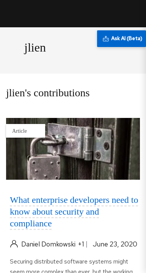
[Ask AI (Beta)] (121, 38)
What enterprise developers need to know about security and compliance (74, 211)
